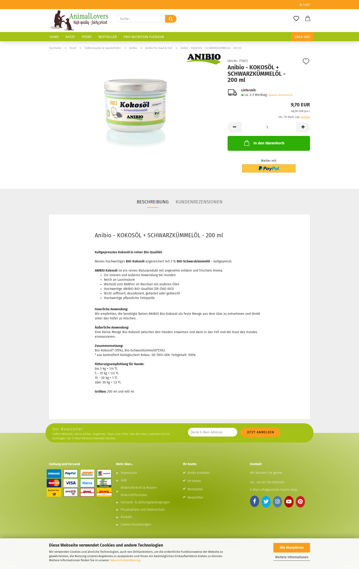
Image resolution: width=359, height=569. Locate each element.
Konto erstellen (199, 473)
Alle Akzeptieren (292, 548)
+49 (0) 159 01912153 (269, 482)
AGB (123, 480)
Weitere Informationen (291, 557)
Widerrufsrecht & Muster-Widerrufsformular (139, 491)
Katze (70, 37)
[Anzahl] (268, 127)
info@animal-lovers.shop (278, 490)
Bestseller (107, 37)
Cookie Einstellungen (136, 524)
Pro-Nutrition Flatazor (144, 37)
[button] (307, 18)
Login (304, 4)
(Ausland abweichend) (280, 95)
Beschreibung (153, 202)
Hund (54, 37)
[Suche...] (171, 19)
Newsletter (195, 497)
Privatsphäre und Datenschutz (143, 510)
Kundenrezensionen (199, 202)
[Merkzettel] (296, 18)
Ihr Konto (194, 481)
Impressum (129, 473)
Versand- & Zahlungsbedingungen (145, 502)
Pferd (87, 37)
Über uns (302, 37)
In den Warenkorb (263, 142)
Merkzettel (195, 489)
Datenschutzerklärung (125, 560)
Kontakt (126, 517)
